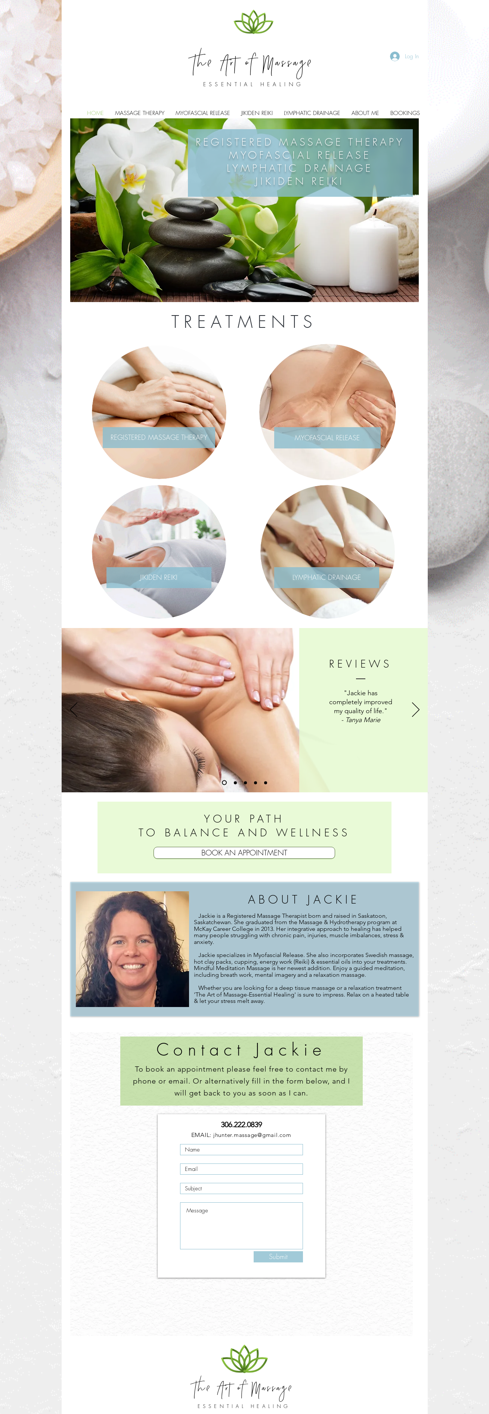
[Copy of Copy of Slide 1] (245, 782)
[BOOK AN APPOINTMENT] (244, 853)
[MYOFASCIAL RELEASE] (327, 437)
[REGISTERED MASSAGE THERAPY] (159, 437)
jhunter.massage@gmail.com (252, 1134)
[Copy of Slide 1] (235, 782)
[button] (365, 113)
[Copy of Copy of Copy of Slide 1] (255, 782)
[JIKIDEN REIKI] (158, 577)
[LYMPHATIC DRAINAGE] (326, 577)
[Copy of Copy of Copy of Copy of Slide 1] (265, 782)
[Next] (416, 710)
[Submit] (278, 1256)
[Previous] (73, 710)
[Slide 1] (224, 782)
